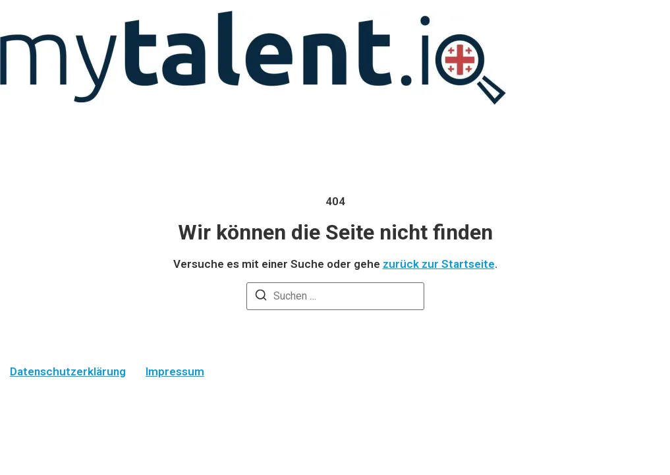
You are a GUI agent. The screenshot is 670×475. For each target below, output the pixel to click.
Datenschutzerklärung (68, 371)
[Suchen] (261, 297)
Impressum (175, 371)
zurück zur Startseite (439, 263)
